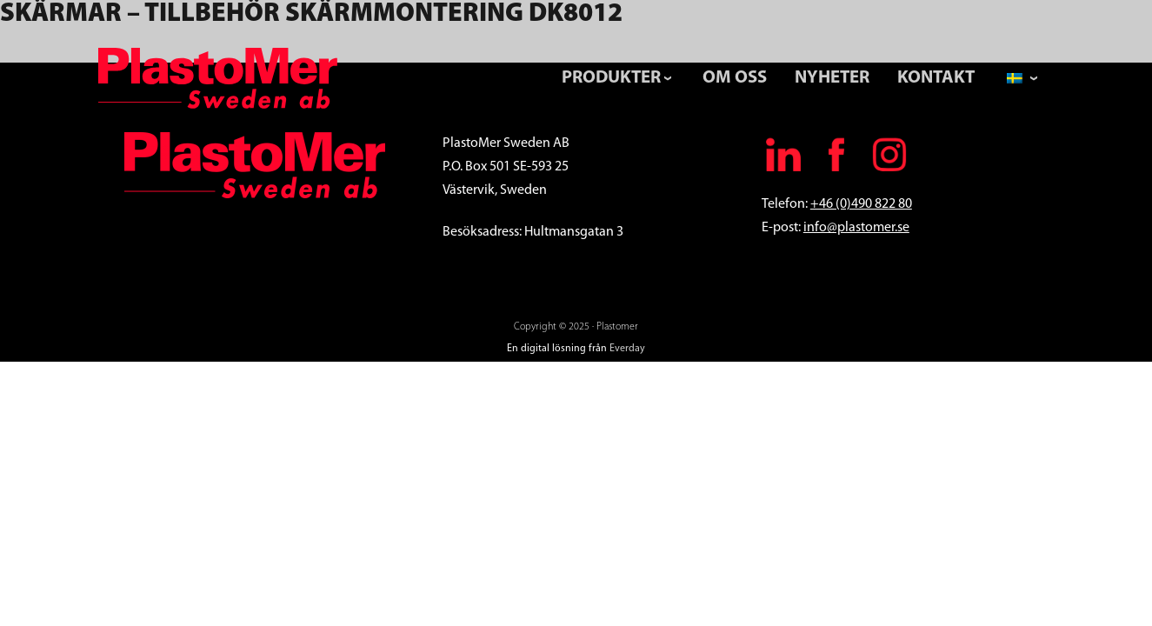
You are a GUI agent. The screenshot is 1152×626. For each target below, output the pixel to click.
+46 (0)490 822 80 (861, 204)
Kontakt (936, 78)
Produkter (611, 78)
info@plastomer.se (856, 228)
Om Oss (735, 78)
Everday (627, 348)
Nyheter (832, 78)
